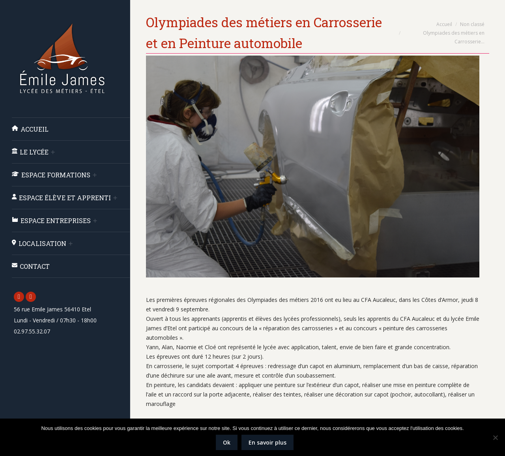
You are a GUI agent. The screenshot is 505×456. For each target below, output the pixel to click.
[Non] (495, 437)
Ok (226, 442)
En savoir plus (267, 442)
